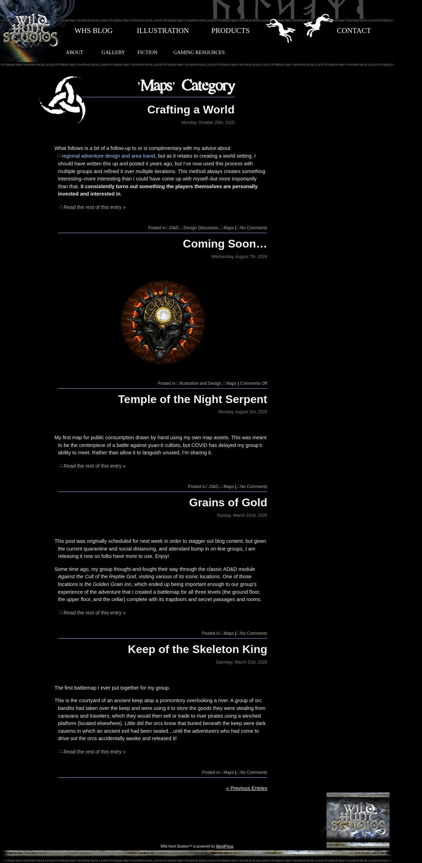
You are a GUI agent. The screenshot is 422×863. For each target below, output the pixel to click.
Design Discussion (201, 227)
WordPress (225, 846)
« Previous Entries (246, 788)
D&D (174, 227)
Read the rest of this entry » (95, 207)
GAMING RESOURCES (199, 52)
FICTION (148, 52)
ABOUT (74, 52)
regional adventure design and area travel (108, 156)
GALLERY (113, 52)
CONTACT (354, 30)
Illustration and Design (200, 383)
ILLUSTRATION (163, 30)
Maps (229, 227)
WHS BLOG (94, 30)
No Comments (253, 227)
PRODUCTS (230, 30)
